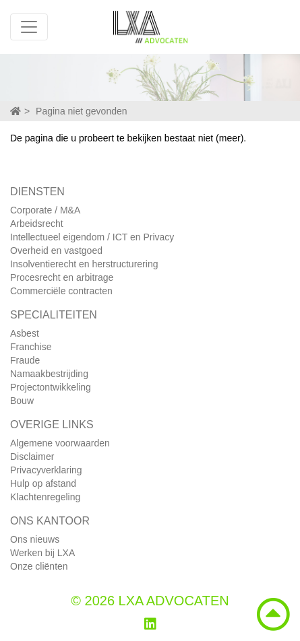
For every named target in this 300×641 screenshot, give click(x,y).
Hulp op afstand (43, 483)
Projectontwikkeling (50, 387)
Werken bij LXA (42, 552)
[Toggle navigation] (29, 26)
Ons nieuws (34, 539)
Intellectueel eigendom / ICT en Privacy (92, 237)
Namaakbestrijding (49, 373)
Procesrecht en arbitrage (61, 277)
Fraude (25, 360)
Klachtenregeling (45, 497)
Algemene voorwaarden (60, 443)
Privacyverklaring (46, 470)
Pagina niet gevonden (81, 111)
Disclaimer (32, 456)
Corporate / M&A (45, 210)
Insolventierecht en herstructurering (84, 264)
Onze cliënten (39, 566)
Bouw (22, 400)
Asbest (24, 333)
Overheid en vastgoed (56, 250)
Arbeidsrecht (36, 223)
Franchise (30, 346)
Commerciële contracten (61, 290)
